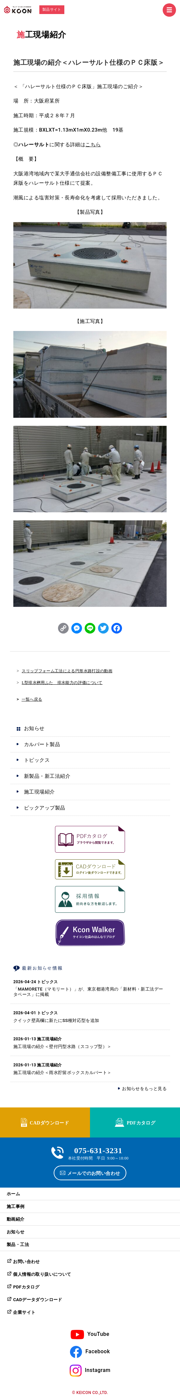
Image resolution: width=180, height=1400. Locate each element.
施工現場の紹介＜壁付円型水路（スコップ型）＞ (62, 1046)
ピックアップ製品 (44, 808)
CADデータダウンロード (37, 1299)
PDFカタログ (141, 1122)
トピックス (37, 760)
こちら (93, 145)
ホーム (13, 1193)
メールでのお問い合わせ (93, 1173)
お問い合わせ (26, 1261)
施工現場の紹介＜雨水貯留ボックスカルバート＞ (62, 1072)
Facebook (97, 1351)
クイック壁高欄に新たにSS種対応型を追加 (56, 1020)
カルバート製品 (42, 744)
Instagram (98, 1370)
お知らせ (34, 728)
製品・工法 (18, 1244)
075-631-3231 (98, 1150)
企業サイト (24, 1312)
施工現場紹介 (41, 34)
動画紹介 (16, 1219)
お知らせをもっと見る (144, 1088)
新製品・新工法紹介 (47, 776)
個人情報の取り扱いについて (42, 1274)
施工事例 (16, 1206)
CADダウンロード (49, 1122)
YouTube (98, 1334)
